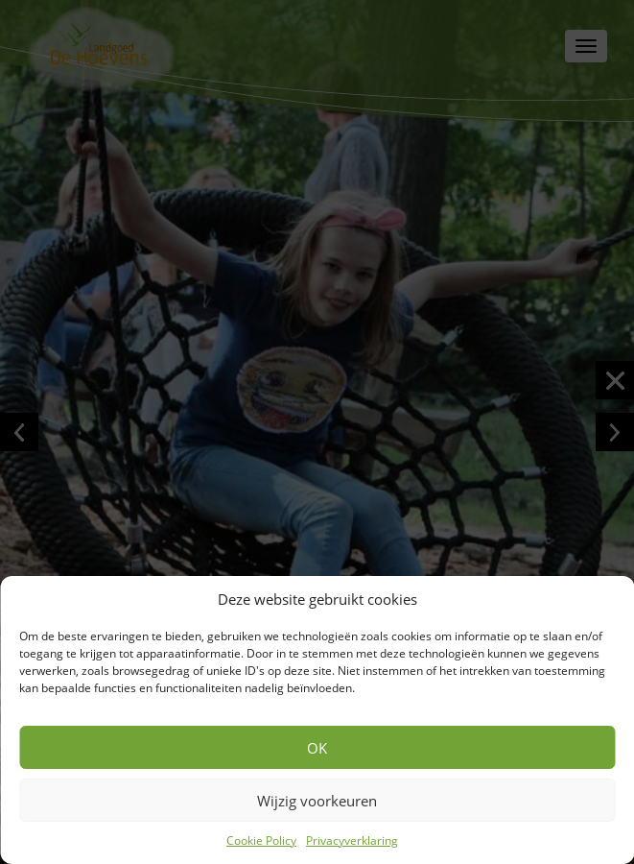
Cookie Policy (261, 840)
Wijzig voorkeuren (317, 800)
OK (317, 747)
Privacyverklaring (352, 840)
